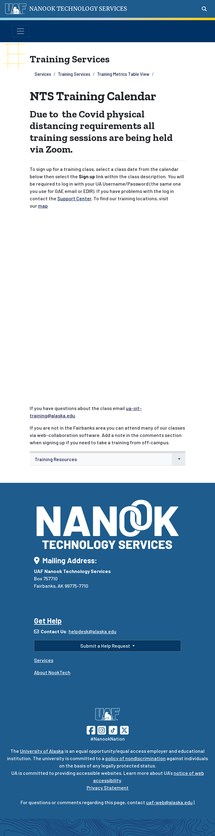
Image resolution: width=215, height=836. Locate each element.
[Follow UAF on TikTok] (113, 729)
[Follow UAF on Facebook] (91, 729)
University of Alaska (42, 751)
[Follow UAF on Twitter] (124, 729)
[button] (178, 459)
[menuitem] (107, 459)
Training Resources (56, 459)
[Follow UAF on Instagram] (101, 729)
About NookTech (52, 672)
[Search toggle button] (204, 8)
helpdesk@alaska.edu (92, 631)
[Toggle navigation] (20, 31)
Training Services (74, 74)
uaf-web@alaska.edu (169, 802)
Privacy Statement (108, 787)
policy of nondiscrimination (135, 758)
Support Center (74, 198)
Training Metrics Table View (123, 74)
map (43, 206)
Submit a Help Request (105, 646)
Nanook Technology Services (78, 8)
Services (43, 74)
